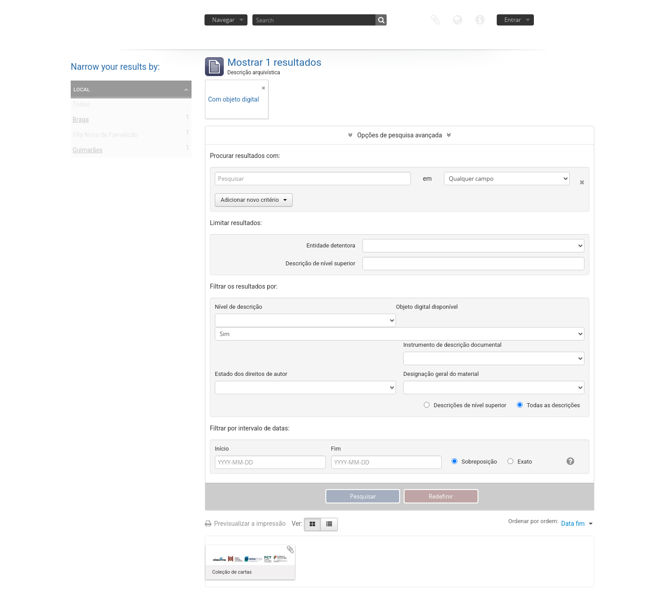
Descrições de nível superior (465, 405)
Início (222, 448)
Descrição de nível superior (320, 263)
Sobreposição (474, 461)
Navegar (223, 20)
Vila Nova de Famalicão (105, 136)
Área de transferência (435, 19)
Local (81, 89)
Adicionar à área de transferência (290, 549)
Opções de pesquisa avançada (399, 135)
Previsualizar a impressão (245, 523)
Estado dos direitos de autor (251, 374)
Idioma (458, 19)
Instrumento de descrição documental (452, 344)
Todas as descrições (548, 405)
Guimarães (87, 151)
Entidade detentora (331, 245)
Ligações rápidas (480, 19)
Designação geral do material (441, 374)
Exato (519, 461)
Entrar (512, 20)
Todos (81, 106)
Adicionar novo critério (254, 199)
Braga (80, 121)
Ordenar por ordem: (533, 521)
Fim (336, 448)
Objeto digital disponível (427, 306)
